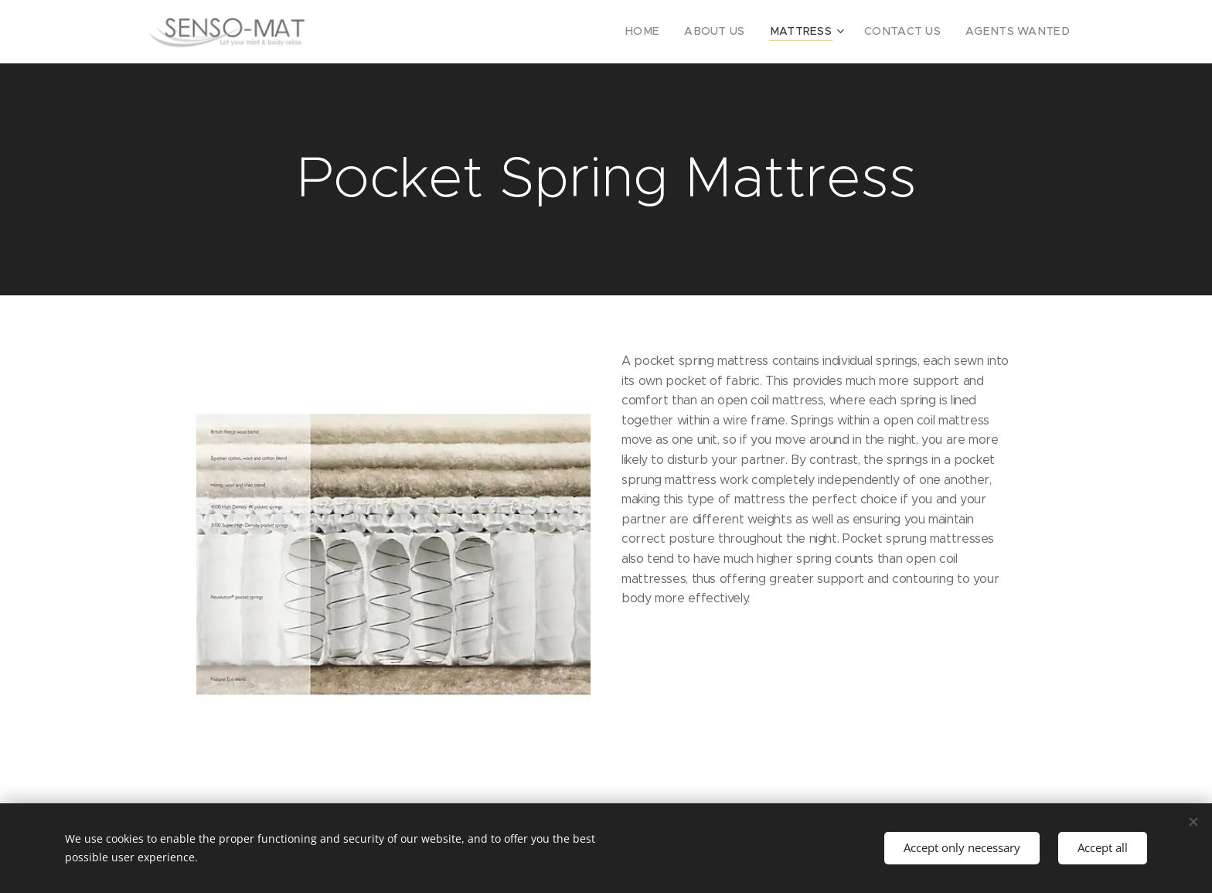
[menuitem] (676, 31)
